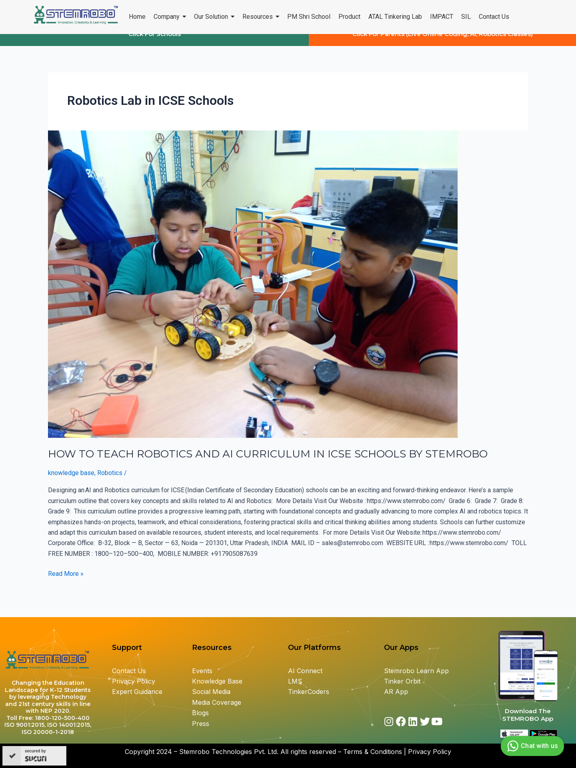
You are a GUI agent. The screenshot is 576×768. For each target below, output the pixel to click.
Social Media (211, 692)
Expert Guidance (137, 692)
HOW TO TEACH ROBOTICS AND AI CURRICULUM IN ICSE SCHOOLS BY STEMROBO (269, 461)
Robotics (109, 480)
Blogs (201, 713)
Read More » (66, 580)
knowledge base (71, 480)
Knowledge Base (217, 681)
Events (202, 671)
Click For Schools (154, 41)
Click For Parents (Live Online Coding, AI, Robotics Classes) (442, 41)
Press (200, 724)
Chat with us (531, 746)
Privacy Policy (133, 681)
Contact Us (129, 671)
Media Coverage (216, 702)
